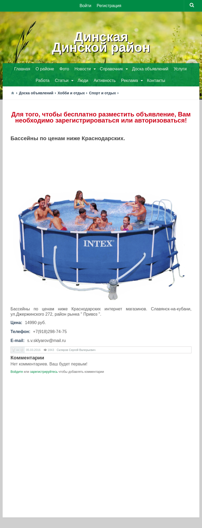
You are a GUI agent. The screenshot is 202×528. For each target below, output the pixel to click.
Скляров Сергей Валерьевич (76, 349)
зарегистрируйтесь (44, 372)
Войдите (17, 372)
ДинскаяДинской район (101, 42)
